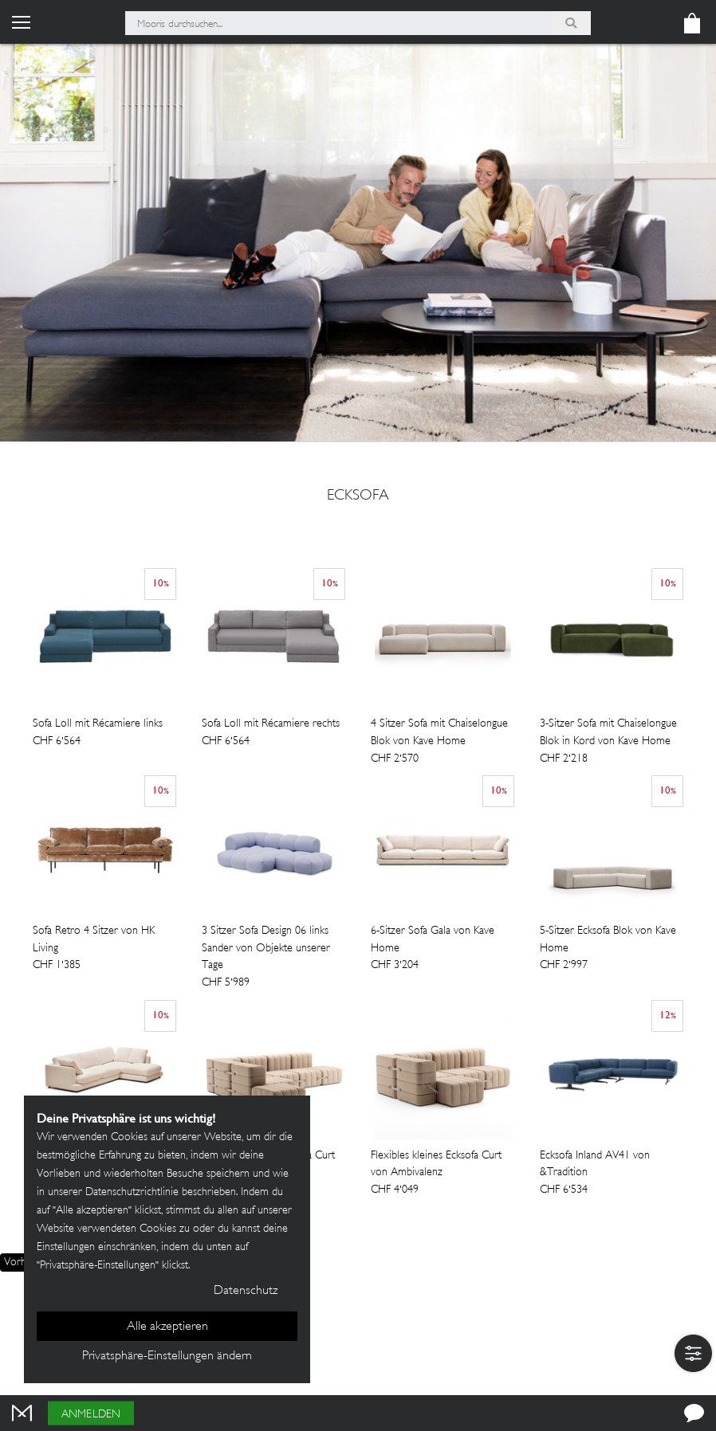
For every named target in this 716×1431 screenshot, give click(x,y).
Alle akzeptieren (167, 1327)
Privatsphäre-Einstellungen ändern (167, 1356)
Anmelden (90, 1414)
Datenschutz (245, 1291)
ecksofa (358, 496)
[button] (693, 1353)
